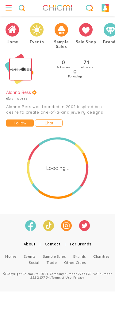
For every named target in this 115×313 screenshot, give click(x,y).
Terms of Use (62, 277)
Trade (52, 262)
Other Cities (75, 262)
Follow (20, 122)
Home (10, 256)
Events (30, 256)
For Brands (81, 244)
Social (34, 262)
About (30, 244)
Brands (79, 256)
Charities (101, 256)
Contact (53, 244)
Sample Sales (54, 256)
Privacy (78, 277)
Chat (48, 122)
